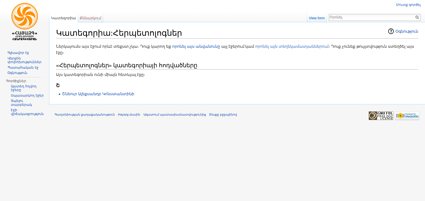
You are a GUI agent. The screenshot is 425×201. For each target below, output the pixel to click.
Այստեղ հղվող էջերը (23, 88)
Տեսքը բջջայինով (223, 114)
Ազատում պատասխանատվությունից (175, 114)
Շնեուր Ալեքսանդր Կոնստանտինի (98, 94)
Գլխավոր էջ (18, 53)
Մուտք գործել (408, 5)
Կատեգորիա (63, 18)
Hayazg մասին (129, 114)
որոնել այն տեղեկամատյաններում (292, 46)
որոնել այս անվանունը (196, 46)
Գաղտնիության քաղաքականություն (85, 114)
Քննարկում (90, 18)
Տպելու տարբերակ (21, 103)
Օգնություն (406, 31)
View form (317, 18)
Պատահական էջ (23, 68)
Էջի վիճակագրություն (27, 112)
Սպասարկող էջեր (27, 95)
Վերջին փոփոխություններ (25, 60)
